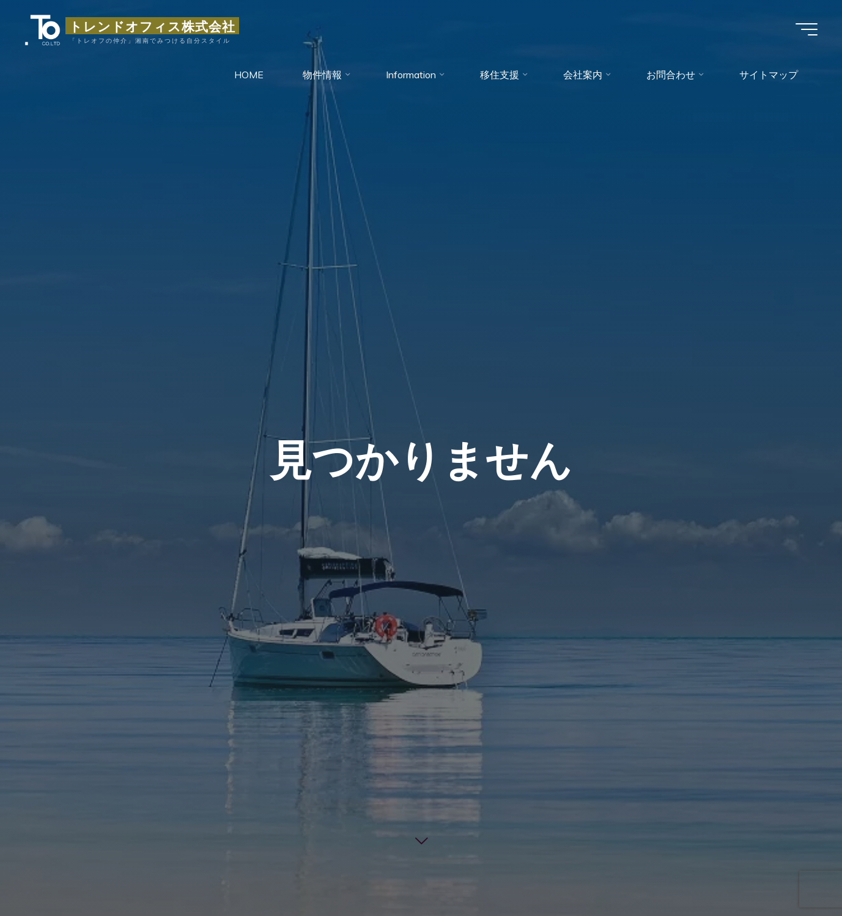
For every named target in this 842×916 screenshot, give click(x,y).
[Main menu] (807, 29)
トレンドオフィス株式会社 (152, 25)
